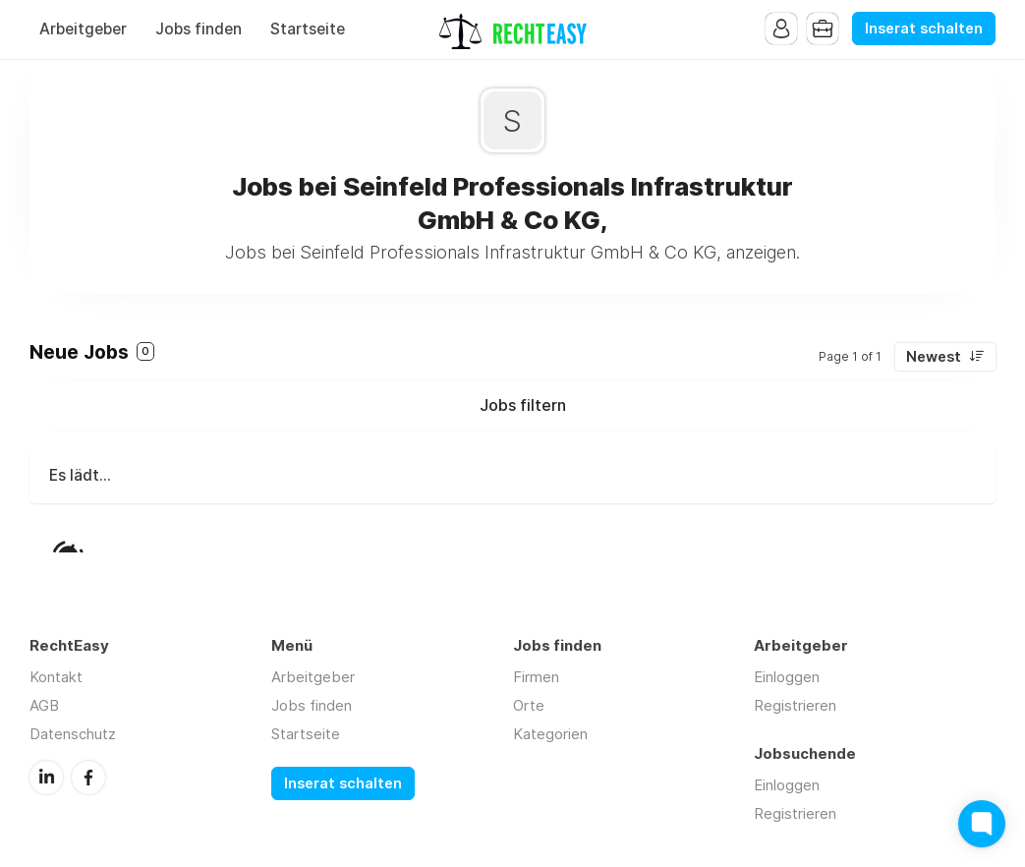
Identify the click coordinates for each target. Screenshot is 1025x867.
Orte (528, 705)
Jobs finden (198, 29)
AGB (44, 705)
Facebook (88, 777)
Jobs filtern (523, 405)
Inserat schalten (924, 28)
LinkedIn (46, 777)
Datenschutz (72, 733)
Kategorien (550, 733)
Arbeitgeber (83, 29)
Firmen (536, 676)
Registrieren (795, 705)
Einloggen (787, 676)
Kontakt (56, 676)
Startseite (307, 29)
